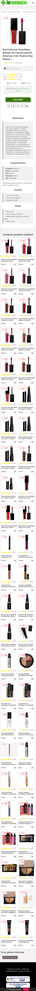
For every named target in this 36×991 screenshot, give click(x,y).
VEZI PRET (18, 99)
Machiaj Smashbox (29, 12)
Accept (25, 989)
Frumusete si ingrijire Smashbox (10, 12)
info (15, 264)
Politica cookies (24, 971)
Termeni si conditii (13, 969)
